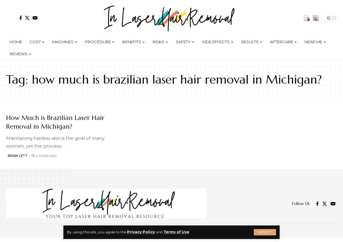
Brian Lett (17, 156)
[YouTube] (35, 18)
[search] (316, 18)
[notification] (307, 18)
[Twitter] (27, 18)
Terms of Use (176, 232)
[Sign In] (11, 18)
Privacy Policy (141, 232)
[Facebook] (20, 18)
